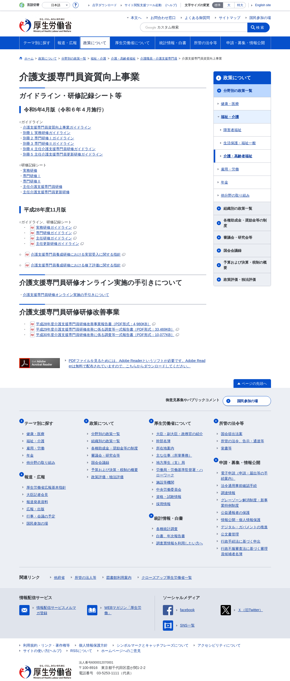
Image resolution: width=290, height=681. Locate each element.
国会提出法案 (231, 428)
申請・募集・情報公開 (241, 454)
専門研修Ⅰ (32, 176)
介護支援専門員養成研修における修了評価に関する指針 (75, 265)
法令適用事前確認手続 (239, 476)
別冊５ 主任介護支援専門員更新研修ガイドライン (63, 154)
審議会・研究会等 (237, 237)
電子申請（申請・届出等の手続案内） (244, 466)
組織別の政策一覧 (237, 208)
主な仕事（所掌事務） (174, 450)
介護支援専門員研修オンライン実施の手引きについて (66, 295)
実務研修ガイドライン (53, 227)
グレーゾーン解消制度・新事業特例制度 (244, 492)
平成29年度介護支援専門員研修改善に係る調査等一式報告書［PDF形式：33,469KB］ (104, 329)
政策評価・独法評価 (239, 279)
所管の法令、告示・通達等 (242, 435)
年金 (224, 182)
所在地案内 (165, 442)
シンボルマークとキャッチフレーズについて (153, 635)
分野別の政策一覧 (237, 91)
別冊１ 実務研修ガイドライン (47, 133)
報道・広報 (36, 469)
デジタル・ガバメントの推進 (244, 517)
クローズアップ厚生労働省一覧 (167, 567)
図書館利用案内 (119, 567)
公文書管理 (230, 524)
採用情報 (163, 498)
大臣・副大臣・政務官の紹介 (179, 428)
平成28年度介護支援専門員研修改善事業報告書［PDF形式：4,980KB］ (92, 324)
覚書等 (226, 442)
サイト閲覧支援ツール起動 (143, 5)
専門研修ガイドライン (53, 233)
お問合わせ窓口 (163, 18)
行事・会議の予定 (40, 506)
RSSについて (81, 641)
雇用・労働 (230, 169)
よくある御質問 (197, 18)
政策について (237, 77)
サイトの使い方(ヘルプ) (42, 641)
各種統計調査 (167, 519)
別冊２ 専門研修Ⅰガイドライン (48, 138)
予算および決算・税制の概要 (245, 265)
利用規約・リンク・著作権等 (46, 635)
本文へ (136, 18)
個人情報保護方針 (93, 635)
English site (263, 5)
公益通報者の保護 (235, 503)
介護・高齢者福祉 (237, 156)
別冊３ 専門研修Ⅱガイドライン (48, 143)
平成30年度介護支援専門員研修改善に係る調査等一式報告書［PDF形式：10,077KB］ (104, 335)
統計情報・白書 (170, 510)
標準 (217, 5)
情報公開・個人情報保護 (240, 510)
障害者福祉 (232, 130)
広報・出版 (35, 499)
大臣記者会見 (37, 485)
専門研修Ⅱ (32, 181)
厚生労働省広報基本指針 (46, 477)
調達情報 (228, 483)
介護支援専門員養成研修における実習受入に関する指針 (75, 254)
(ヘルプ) (171, 5)
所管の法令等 (233, 419)
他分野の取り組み (235, 195)
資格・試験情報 (168, 491)
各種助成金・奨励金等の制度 (245, 223)
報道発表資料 (37, 492)
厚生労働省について (174, 419)
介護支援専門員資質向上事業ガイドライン (57, 127)
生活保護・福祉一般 (239, 143)
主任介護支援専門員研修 (42, 187)
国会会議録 (232, 250)
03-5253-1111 (108, 663)
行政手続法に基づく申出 (240, 531)
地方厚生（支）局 (170, 457)
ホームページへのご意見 (121, 641)
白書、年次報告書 (170, 526)
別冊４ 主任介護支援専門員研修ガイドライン (59, 149)
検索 (261, 27)
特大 (240, 5)
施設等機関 (165, 477)
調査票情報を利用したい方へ (179, 533)
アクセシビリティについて (219, 635)
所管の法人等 (85, 567)
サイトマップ (229, 18)
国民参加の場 (260, 18)
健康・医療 (230, 104)
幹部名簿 (163, 435)
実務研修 (30, 170)
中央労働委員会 (168, 484)
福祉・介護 (230, 117)
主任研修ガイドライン (53, 238)
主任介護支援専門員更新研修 (46, 192)
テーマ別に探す (40, 419)
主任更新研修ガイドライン (57, 244)
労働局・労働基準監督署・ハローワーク (179, 467)
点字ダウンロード (104, 5)
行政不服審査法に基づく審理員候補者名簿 (244, 541)
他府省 (59, 567)
